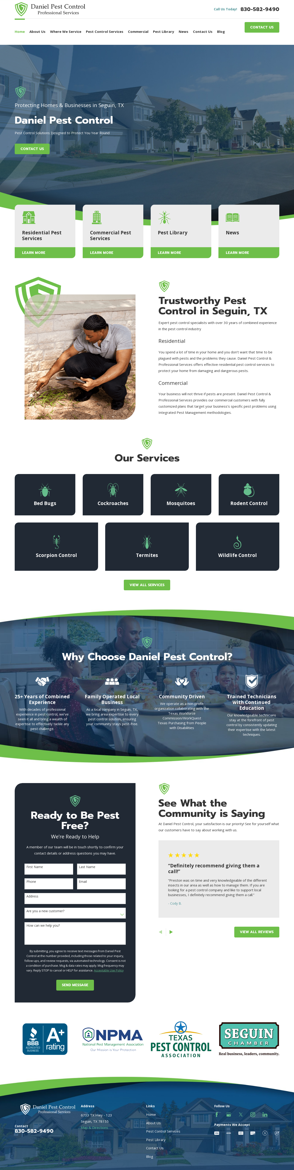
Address (27, 896)
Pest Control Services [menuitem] (104, 31)
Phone (25, 882)
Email (77, 882)
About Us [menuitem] (37, 31)
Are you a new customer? (40, 911)
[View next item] (165, 932)
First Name (29, 867)
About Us (153, 1123)
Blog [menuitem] (221, 31)
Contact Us (262, 27)
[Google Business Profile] (228, 1114)
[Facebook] (216, 1114)
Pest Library (156, 1139)
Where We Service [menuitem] (65, 31)
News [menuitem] (183, 31)
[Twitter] (240, 1114)
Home (151, 1114)
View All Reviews (251, 931)
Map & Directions (94, 1127)
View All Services (147, 585)
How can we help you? (37, 926)
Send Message (69, 985)
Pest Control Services (163, 1131)
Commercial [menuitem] (138, 31)
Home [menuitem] (20, 31)
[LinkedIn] (265, 1114)
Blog (149, 1156)
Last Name (81, 867)
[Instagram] (252, 1114)
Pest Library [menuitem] (163, 31)
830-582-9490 (259, 9)
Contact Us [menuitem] (202, 31)
